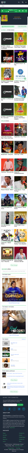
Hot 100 (5, 435)
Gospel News (22, 437)
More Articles (14, 391)
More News (14, 380)
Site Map (18, 448)
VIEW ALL (25, 30)
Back (2, 6)
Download (21, 299)
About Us (5, 439)
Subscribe (20, 404)
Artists (4, 437)
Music (4, 433)
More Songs (14, 265)
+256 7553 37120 (18, 445)
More (20, 441)
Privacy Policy (11, 448)
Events (20, 435)
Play (5, 299)
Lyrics (4, 441)
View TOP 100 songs (14, 335)
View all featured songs (14, 303)
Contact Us (21, 433)
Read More (12, 427)
